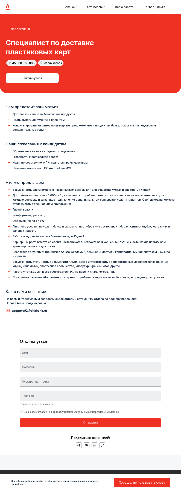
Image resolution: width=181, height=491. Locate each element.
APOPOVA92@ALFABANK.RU (29, 310)
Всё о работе (124, 7)
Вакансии (70, 7)
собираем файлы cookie (30, 481)
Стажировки (96, 7)
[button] (18, 28)
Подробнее (17, 484)
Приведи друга (154, 7)
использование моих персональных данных (92, 411)
